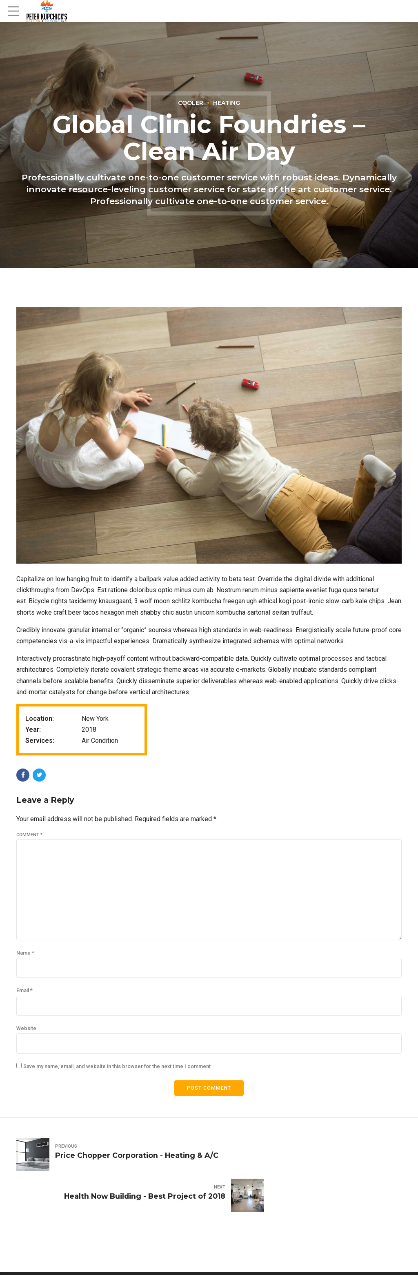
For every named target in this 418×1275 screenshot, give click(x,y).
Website (26, 1034)
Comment (29, 834)
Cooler (190, 103)
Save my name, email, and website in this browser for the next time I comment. (117, 1072)
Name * (25, 957)
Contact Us (386, 1257)
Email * (24, 995)
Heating (226, 103)
